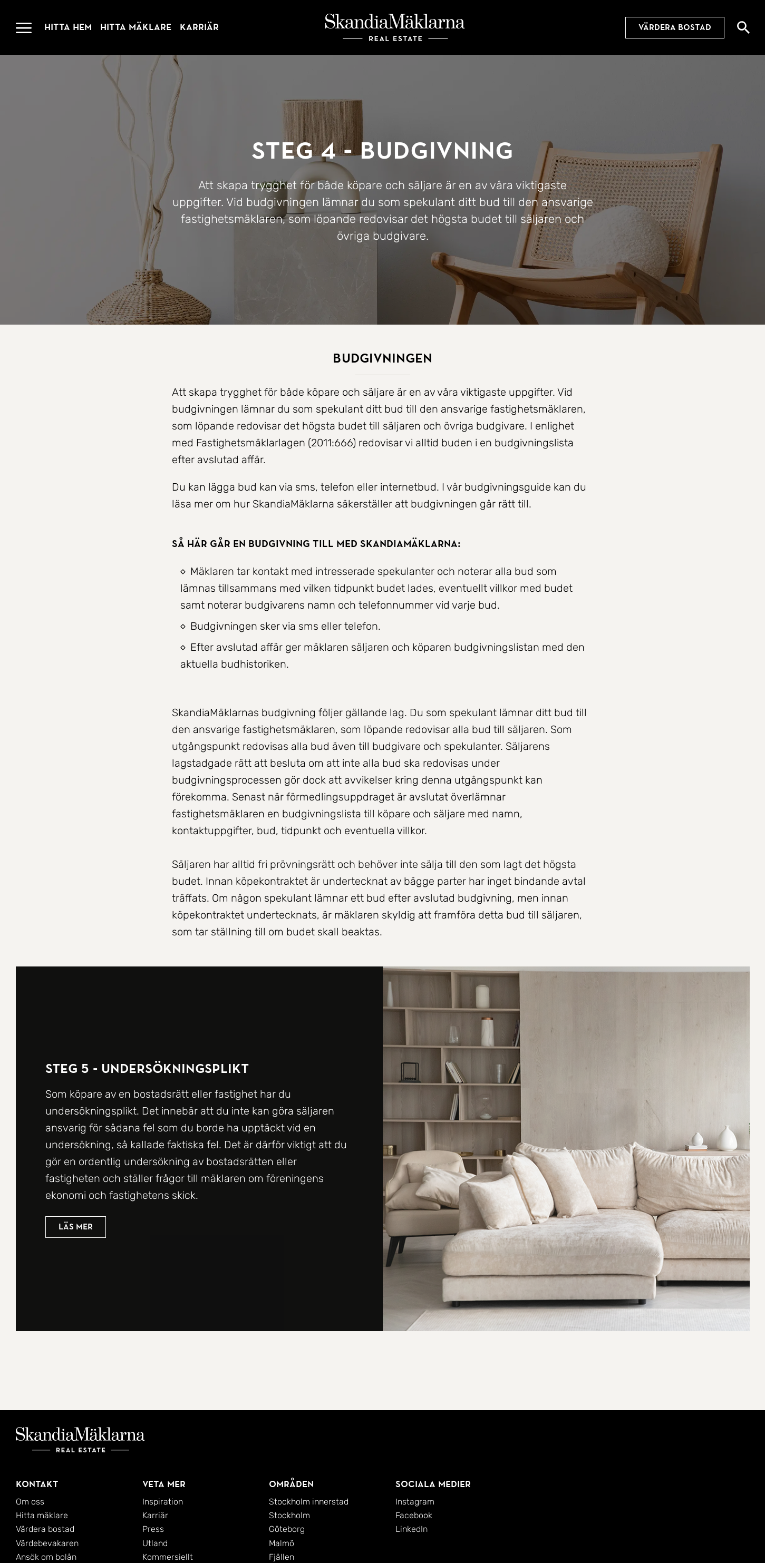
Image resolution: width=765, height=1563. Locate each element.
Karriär (199, 27)
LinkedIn (411, 1529)
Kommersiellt (167, 1557)
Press (153, 1529)
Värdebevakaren (47, 1543)
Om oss (30, 1502)
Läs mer (76, 1238)
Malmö (281, 1543)
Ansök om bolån (46, 1557)
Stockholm (289, 1515)
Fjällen (281, 1557)
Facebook (413, 1515)
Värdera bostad (674, 27)
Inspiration (162, 1502)
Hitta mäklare (135, 27)
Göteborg (287, 1529)
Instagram (414, 1502)
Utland (155, 1543)
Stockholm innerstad (308, 1502)
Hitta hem (68, 27)
